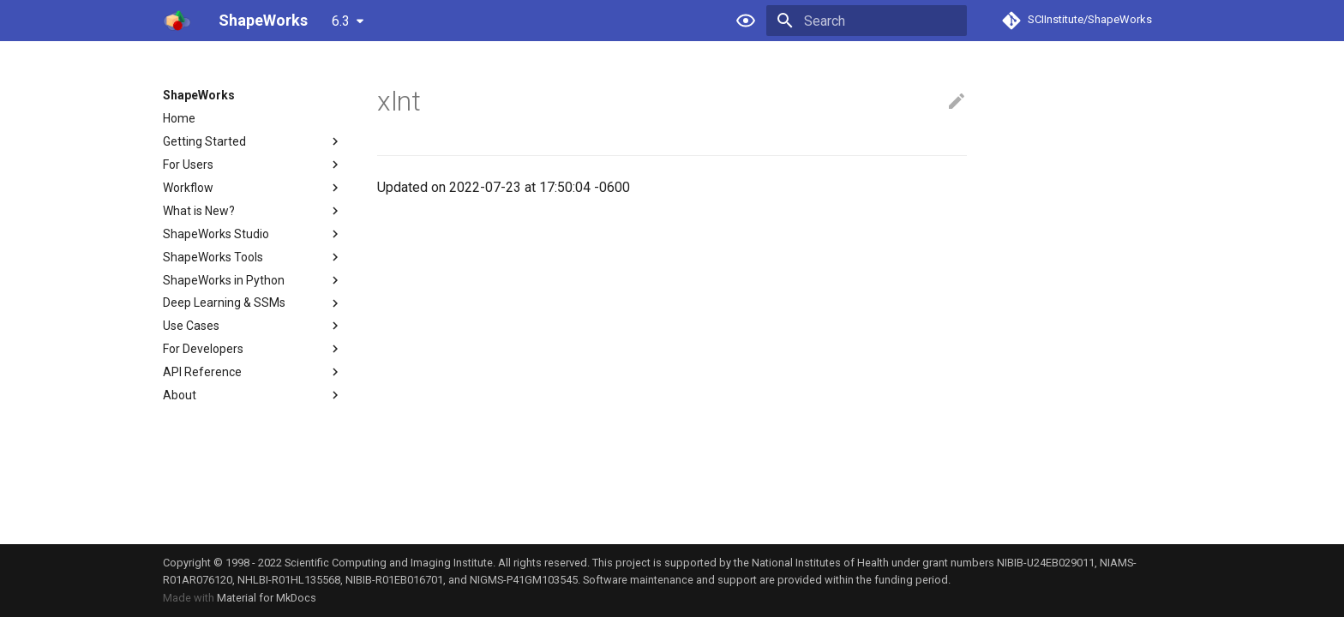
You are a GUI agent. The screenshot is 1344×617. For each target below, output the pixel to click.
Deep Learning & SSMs (253, 303)
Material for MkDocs (266, 597)
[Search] (866, 20)
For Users (253, 164)
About (253, 395)
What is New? (253, 211)
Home (179, 118)
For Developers (253, 348)
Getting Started (253, 141)
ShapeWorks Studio (253, 234)
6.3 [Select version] (341, 21)
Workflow (253, 187)
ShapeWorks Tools (253, 257)
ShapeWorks (199, 95)
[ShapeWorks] (177, 20)
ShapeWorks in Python (253, 280)
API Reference (253, 372)
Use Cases (253, 325)
